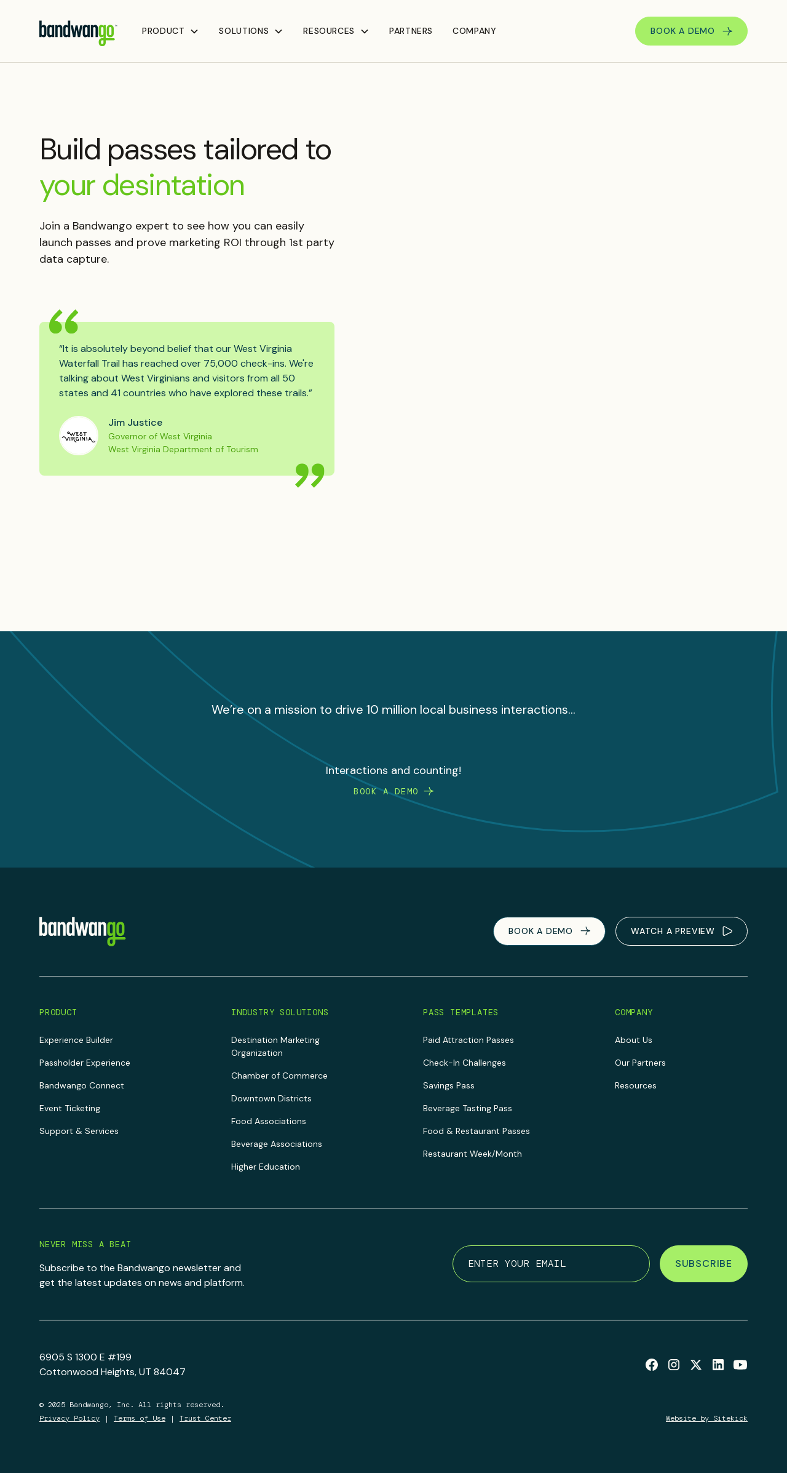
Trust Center (205, 1418)
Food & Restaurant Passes (476, 1130)
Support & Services (79, 1130)
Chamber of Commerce (279, 1075)
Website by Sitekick (707, 1418)
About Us (633, 1039)
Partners (411, 30)
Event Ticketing (69, 1108)
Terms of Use (139, 1418)
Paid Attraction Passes (468, 1039)
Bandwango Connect (81, 1085)
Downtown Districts (271, 1098)
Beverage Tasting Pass (467, 1108)
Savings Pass (449, 1085)
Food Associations (268, 1121)
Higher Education (265, 1166)
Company (474, 30)
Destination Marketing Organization (275, 1046)
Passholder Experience (84, 1062)
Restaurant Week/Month (472, 1153)
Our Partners (640, 1062)
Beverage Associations (276, 1143)
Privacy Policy (69, 1418)
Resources (636, 1085)
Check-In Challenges (464, 1062)
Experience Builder (76, 1039)
